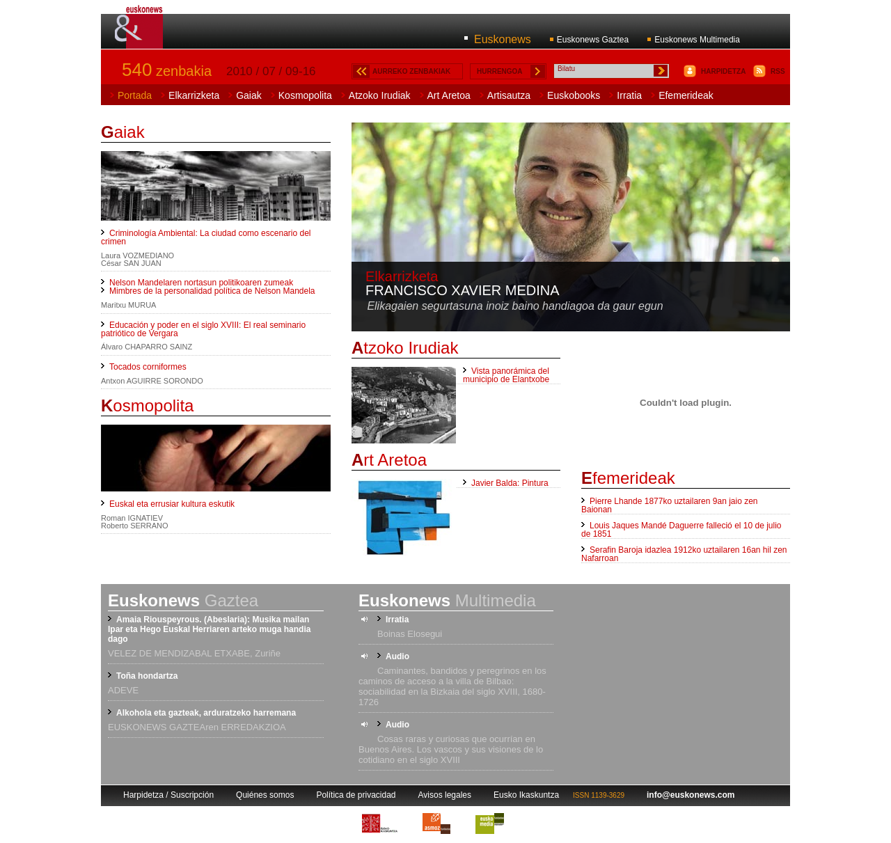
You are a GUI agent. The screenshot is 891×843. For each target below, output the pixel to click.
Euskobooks (573, 95)
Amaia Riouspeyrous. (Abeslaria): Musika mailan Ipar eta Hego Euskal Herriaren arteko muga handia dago (209, 629)
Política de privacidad (355, 795)
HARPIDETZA (723, 71)
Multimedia (447, 600)
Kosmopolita (305, 95)
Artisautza (508, 95)
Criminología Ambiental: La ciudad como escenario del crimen (206, 237)
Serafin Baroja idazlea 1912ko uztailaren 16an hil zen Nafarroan (684, 554)
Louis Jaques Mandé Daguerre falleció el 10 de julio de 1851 (681, 530)
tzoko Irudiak (405, 347)
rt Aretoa (389, 459)
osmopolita (147, 405)
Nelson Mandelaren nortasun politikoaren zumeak (201, 282)
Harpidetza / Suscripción (168, 795)
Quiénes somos (265, 795)
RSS (778, 71)
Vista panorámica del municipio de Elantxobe (506, 375)
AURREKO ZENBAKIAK (411, 71)
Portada (135, 95)
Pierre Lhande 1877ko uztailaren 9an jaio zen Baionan (669, 505)
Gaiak (249, 95)
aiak (123, 132)
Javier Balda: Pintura (510, 483)
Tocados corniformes (148, 367)
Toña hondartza (147, 676)
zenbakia (167, 71)
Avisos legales (445, 795)
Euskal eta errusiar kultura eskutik (172, 504)
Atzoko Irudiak (380, 95)
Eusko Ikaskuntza (526, 795)
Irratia (629, 95)
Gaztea (183, 600)
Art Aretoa (449, 95)
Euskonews (502, 39)
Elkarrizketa (193, 95)
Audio (397, 656)
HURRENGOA (500, 71)
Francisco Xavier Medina (462, 290)
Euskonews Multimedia (697, 40)
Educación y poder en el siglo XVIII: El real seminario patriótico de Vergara (203, 329)
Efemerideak (686, 95)
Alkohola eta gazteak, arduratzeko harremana (206, 713)
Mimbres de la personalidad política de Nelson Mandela (212, 291)
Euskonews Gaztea (593, 40)
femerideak (628, 477)
